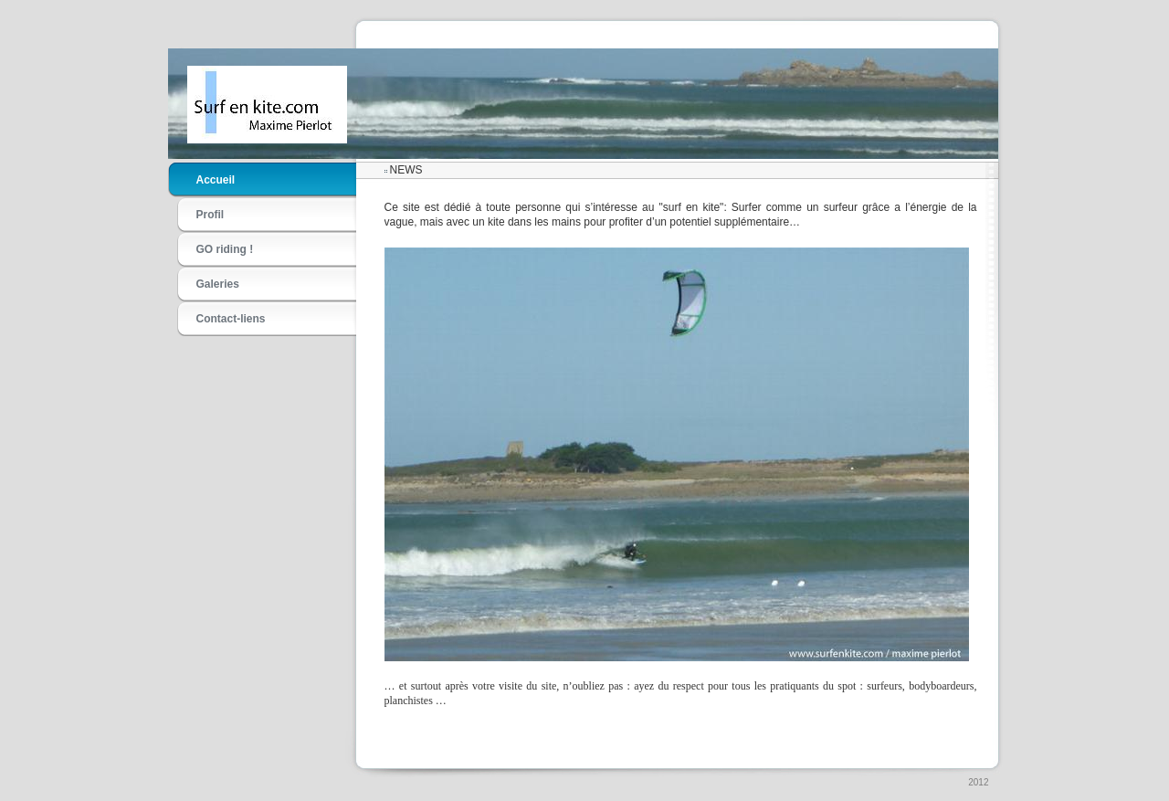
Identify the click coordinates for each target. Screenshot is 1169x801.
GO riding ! (225, 249)
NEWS (406, 169)
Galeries (217, 284)
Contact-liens (231, 318)
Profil (210, 214)
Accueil (216, 180)
